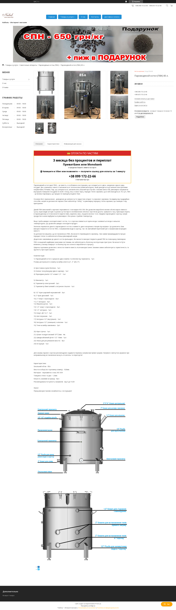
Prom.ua (98, 604)
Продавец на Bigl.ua (88, 606)
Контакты (95, 17)
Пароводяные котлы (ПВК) (48, 65)
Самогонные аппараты (28, 65)
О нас (83, 17)
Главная (51, 17)
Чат (167, 604)
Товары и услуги (67, 17)
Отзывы (5, 87)
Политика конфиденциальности (108, 608)
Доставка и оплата (111, 17)
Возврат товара (8, 595)
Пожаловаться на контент (87, 608)
